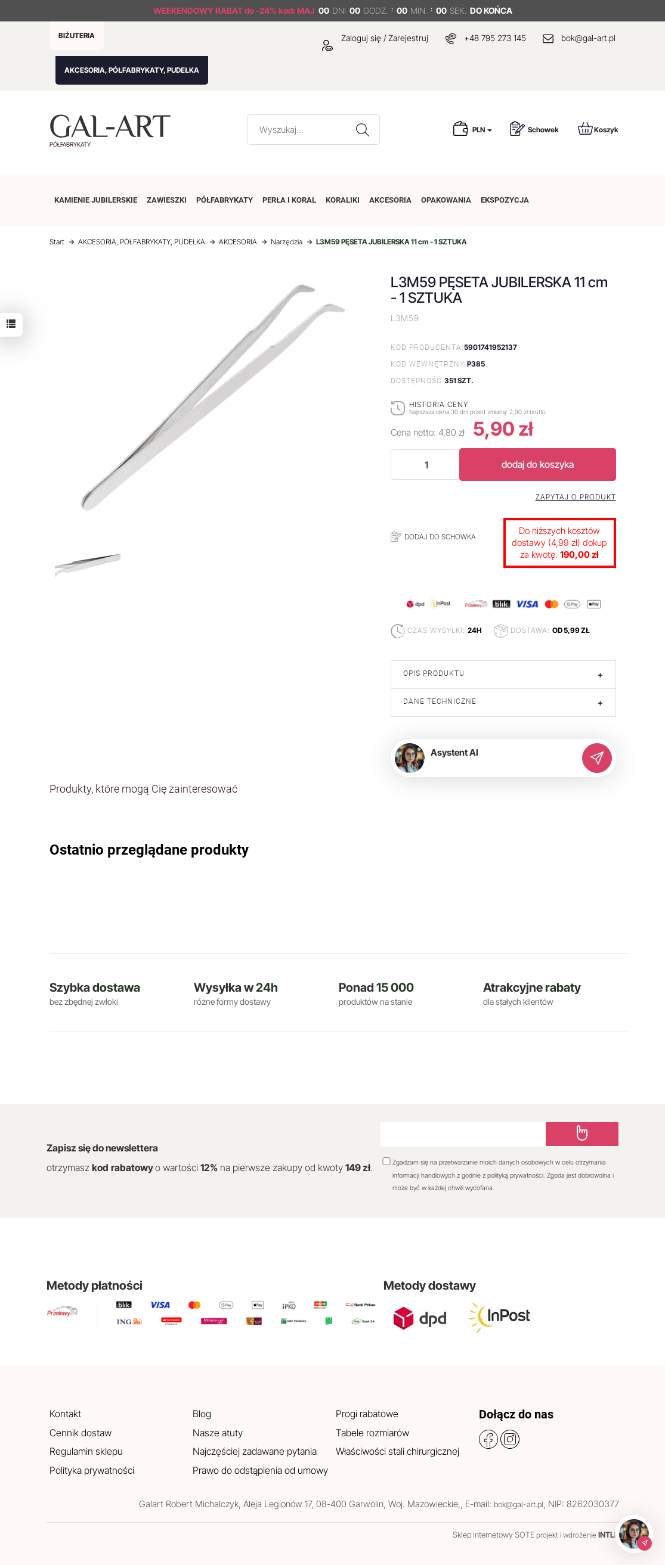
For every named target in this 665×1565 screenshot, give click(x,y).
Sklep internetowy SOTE (493, 1534)
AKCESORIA (390, 199)
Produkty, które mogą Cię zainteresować (143, 788)
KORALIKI (343, 199)
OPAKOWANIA (446, 199)
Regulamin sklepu (86, 1451)
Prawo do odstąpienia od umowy (260, 1470)
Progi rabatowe (367, 1414)
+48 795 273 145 (495, 38)
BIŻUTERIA (76, 35)
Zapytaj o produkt (576, 497)
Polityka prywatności (92, 1470)
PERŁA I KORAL (289, 199)
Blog (202, 1414)
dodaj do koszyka (538, 464)
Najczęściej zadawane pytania (255, 1451)
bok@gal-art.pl (588, 38)
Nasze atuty (218, 1433)
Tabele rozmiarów (372, 1433)
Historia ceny (438, 404)
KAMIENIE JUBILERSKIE (95, 199)
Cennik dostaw (81, 1433)
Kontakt (65, 1414)
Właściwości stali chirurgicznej (397, 1451)
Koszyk (598, 128)
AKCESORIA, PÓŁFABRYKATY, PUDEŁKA (131, 70)
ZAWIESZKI (167, 199)
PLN (482, 129)
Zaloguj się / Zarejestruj (375, 38)
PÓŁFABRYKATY (224, 199)
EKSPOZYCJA (505, 199)
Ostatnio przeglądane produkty (149, 850)
